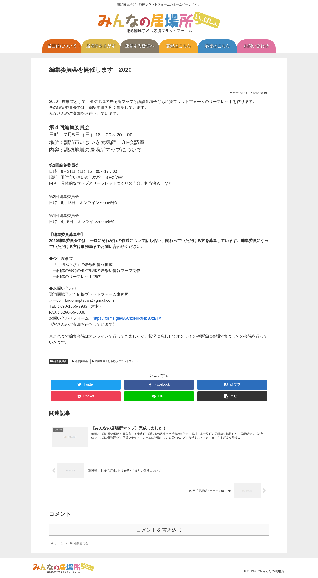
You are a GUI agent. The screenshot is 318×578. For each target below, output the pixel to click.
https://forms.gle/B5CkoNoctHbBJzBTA (127, 318)
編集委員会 (58, 361)
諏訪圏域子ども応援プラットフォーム (116, 361)
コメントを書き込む (159, 530)
